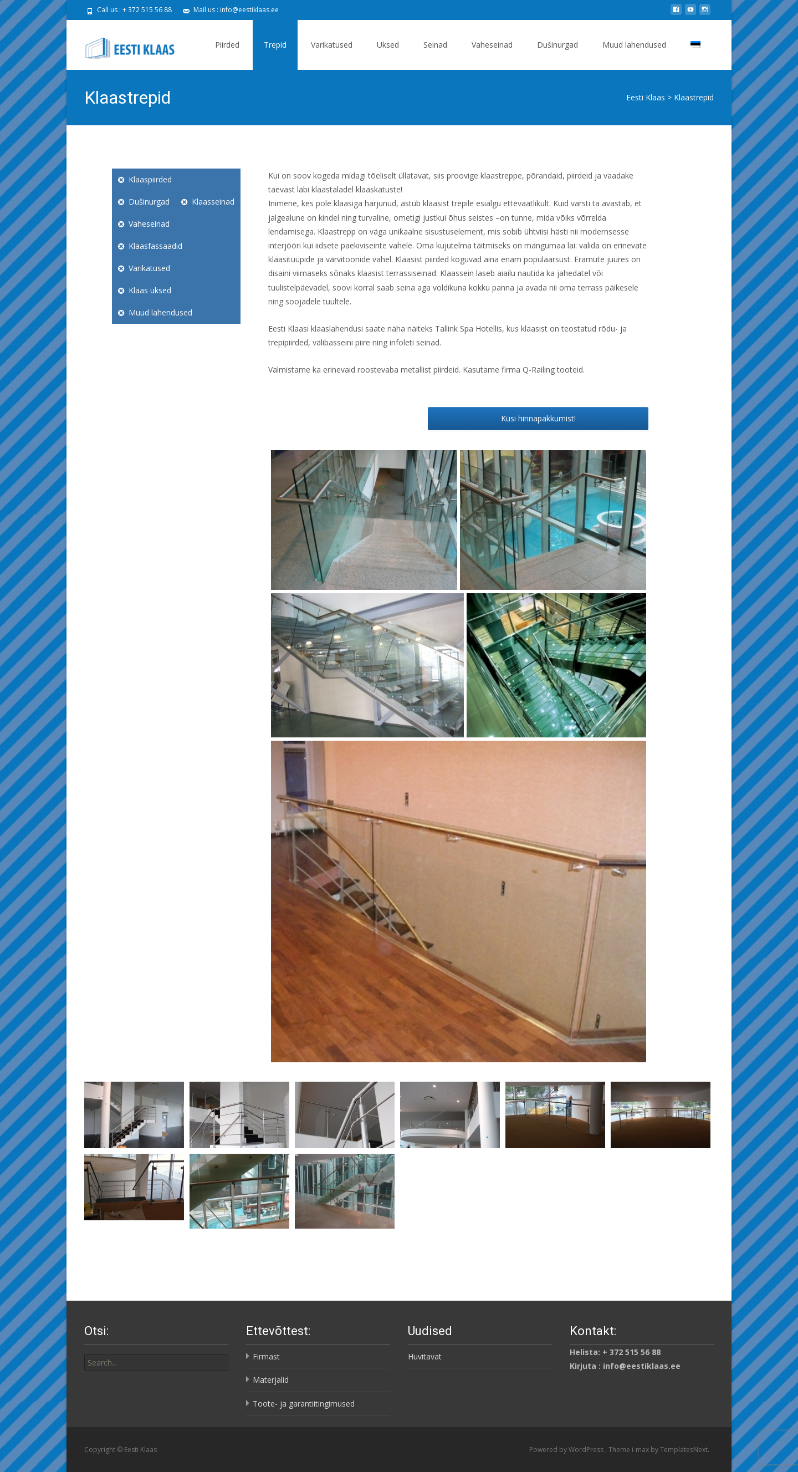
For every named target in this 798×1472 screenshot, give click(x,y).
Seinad (435, 44)
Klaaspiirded (150, 179)
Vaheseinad (492, 44)
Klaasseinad (213, 201)
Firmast (266, 1356)
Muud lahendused (634, 44)
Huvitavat (425, 1356)
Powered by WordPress (567, 1449)
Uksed (388, 44)
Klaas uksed (150, 290)
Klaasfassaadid (155, 246)
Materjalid (271, 1379)
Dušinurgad (557, 44)
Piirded (227, 44)
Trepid (275, 44)
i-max (641, 1449)
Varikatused (331, 44)
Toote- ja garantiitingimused (304, 1403)
